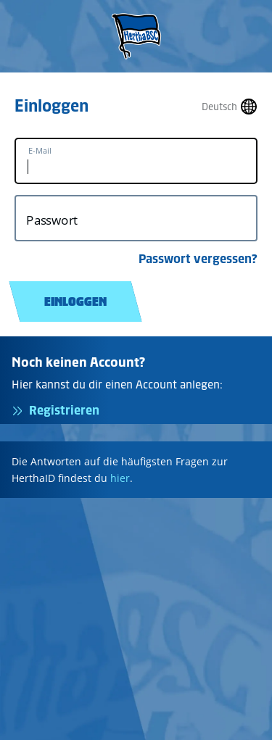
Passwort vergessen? (198, 259)
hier (120, 478)
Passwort (52, 220)
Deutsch (219, 107)
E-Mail (39, 151)
